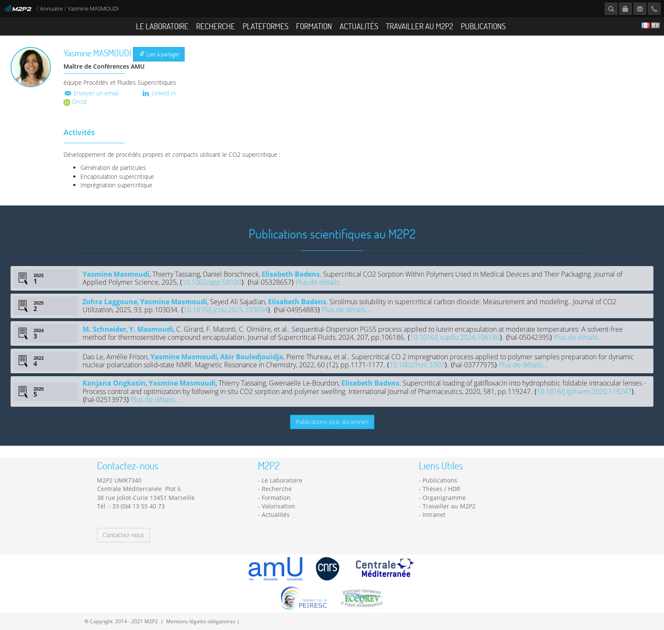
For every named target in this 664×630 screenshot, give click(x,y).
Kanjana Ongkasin (114, 383)
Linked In (158, 93)
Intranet (434, 515)
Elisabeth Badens (291, 274)
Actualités (359, 26)
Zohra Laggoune (110, 301)
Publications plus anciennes (332, 422)
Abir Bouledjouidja (251, 356)
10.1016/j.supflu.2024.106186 (455, 337)
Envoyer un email (91, 93)
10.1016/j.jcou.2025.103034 (225, 309)
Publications (483, 26)
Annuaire (52, 8)
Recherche (215, 26)
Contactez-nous (123, 535)
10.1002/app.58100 (211, 282)
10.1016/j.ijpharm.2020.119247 (584, 391)
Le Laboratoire (162, 26)
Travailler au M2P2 (419, 26)
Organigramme (444, 498)
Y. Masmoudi (151, 329)
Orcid (75, 101)
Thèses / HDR (441, 489)
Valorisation (278, 506)
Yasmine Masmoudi (116, 274)
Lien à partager (159, 54)
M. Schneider (104, 329)
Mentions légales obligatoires (200, 621)
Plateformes (265, 26)
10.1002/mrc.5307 (417, 364)
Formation (314, 26)
